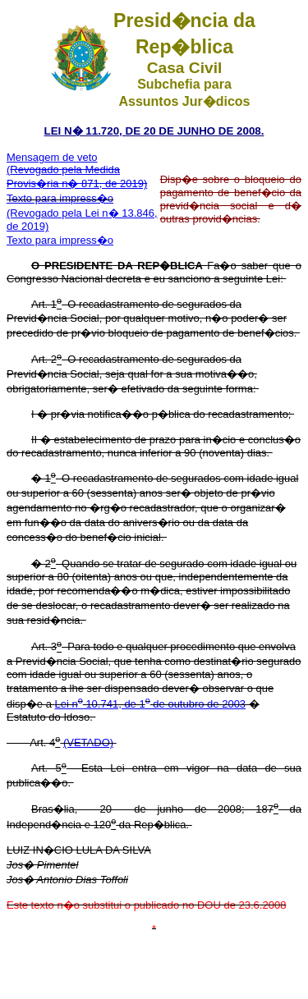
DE (166, 131)
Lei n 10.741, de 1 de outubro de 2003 (150, 704)
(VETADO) (88, 742)
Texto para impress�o (60, 198)
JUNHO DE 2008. (219, 131)
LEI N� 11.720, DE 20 (101, 131)
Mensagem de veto (52, 157)
